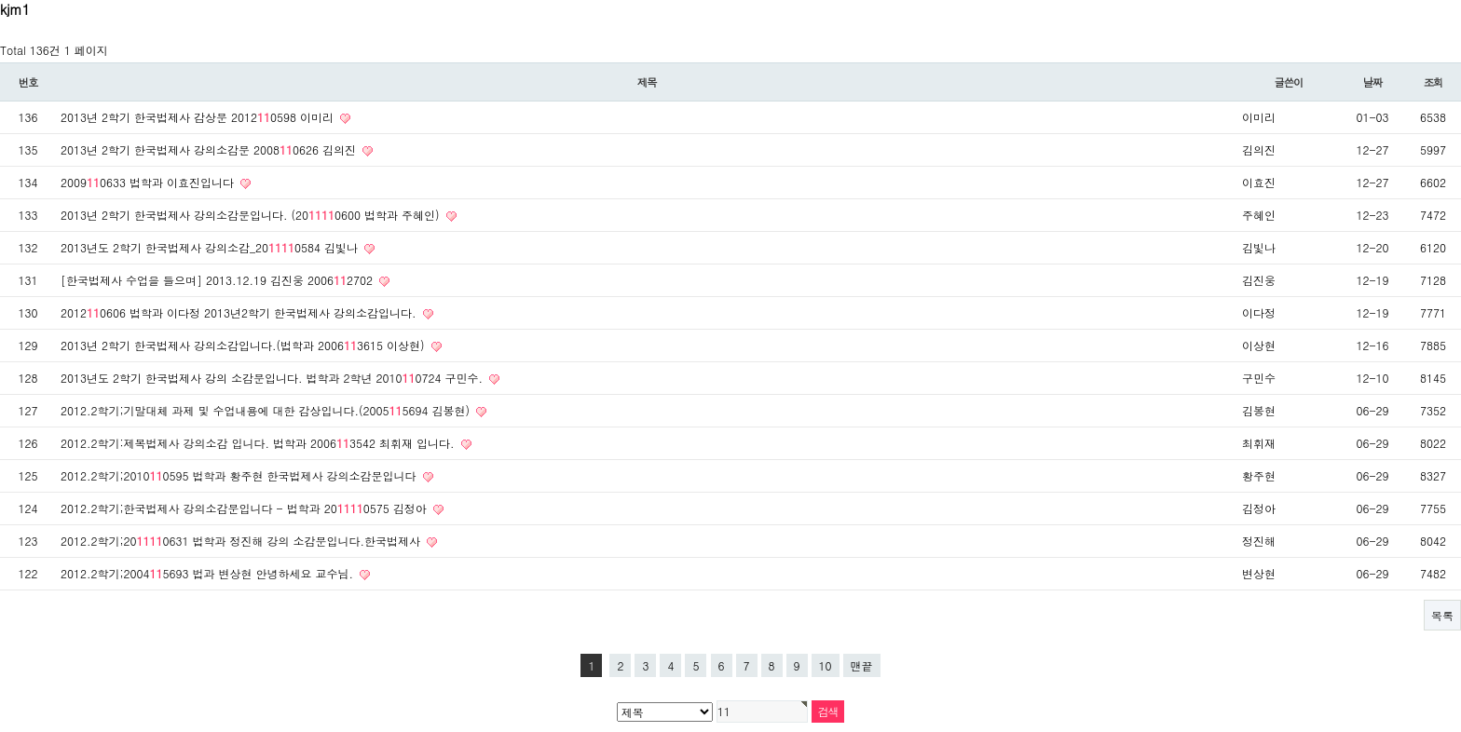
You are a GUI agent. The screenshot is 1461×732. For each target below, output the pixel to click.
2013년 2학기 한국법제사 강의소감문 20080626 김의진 (210, 149)
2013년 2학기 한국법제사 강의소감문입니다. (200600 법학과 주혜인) (252, 215)
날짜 (1373, 82)
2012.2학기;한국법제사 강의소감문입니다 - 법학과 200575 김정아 (245, 508)
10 (825, 665)
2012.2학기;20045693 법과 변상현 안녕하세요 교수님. (209, 573)
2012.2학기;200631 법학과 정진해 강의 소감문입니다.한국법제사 (242, 541)
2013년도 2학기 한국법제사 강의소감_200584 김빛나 (211, 247)
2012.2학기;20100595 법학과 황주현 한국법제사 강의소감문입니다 (240, 475)
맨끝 (862, 665)
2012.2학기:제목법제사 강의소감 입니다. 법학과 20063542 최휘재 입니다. (259, 443)
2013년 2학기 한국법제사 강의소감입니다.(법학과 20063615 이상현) (245, 345)
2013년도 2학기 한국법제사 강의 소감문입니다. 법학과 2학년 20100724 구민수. (273, 378)
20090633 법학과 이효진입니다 (149, 182)
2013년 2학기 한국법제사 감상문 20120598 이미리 (199, 117)
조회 (1433, 82)
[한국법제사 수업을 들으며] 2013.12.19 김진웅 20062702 (218, 280)
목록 (1442, 615)
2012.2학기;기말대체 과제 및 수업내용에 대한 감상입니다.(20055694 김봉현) (267, 410)
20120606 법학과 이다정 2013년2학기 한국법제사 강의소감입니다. (240, 312)
